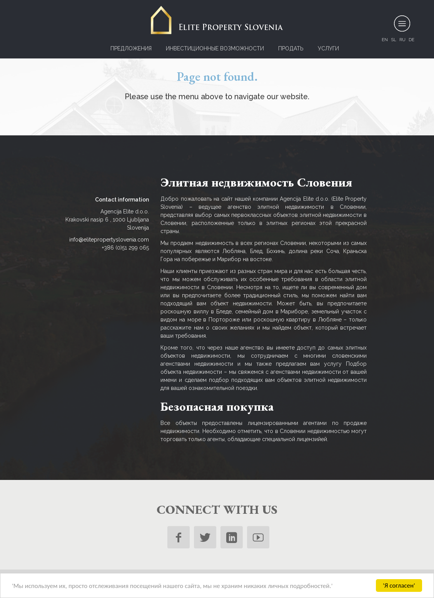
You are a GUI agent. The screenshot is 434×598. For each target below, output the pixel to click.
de (411, 39)
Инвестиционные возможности (215, 48)
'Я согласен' (399, 585)
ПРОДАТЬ (291, 48)
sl (393, 39)
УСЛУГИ (328, 48)
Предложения (131, 48)
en (385, 39)
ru (402, 39)
